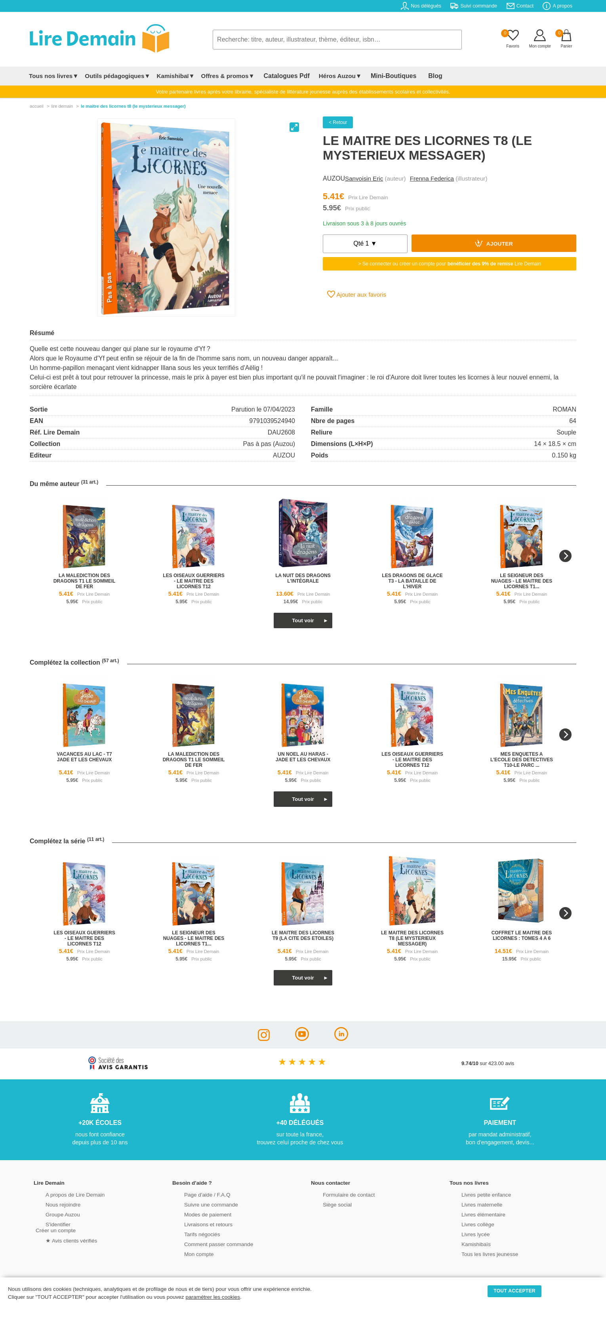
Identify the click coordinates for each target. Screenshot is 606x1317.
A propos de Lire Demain (63, 1194)
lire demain (62, 106)
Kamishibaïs (465, 1243)
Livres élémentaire (472, 1214)
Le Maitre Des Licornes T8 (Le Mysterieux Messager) (133, 106)
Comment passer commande (206, 1243)
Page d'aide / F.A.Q (196, 1194)
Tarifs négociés (191, 1234)
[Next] (565, 556)
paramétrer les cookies (212, 1297)
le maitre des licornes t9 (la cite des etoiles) (303, 935)
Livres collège (467, 1224)
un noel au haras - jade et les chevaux (303, 756)
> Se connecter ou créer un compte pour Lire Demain (449, 264)
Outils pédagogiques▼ (117, 75)
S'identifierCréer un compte (54, 1227)
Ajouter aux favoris (356, 294)
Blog (416, 75)
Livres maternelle (471, 1204)
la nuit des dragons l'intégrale (303, 578)
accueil (37, 106)
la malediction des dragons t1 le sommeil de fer (84, 581)
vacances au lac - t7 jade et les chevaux (84, 756)
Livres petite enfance (475, 1194)
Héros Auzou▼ (332, 75)
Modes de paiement (196, 1214)
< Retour (338, 122)
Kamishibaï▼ (176, 75)
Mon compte (188, 1253)
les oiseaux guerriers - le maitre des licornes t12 (193, 581)
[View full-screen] (294, 127)
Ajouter (494, 243)
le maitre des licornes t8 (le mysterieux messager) (412, 938)
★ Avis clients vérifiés (60, 1240)
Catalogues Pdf (283, 75)
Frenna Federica (432, 178)
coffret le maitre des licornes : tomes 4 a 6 (522, 935)
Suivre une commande (199, 1204)
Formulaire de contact (337, 1194)
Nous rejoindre (52, 1204)
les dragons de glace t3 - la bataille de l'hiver (412, 581)
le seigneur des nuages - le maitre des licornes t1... (522, 581)
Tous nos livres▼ (53, 75)
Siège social (326, 1204)
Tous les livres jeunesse (478, 1253)
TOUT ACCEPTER (514, 1291)
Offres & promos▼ (228, 75)
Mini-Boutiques (382, 75)
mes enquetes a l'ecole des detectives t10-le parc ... (521, 759)
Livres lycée (465, 1234)
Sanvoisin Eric (364, 178)
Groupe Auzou (52, 1214)
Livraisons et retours (197, 1224)
